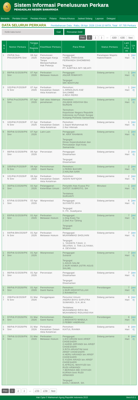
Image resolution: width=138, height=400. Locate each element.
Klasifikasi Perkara (50, 47)
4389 (114, 37)
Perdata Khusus (39, 18)
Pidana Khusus (67, 18)
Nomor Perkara (17, 47)
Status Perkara (109, 47)
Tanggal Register (34, 47)
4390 (122, 37)
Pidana (53, 18)
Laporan (99, 18)
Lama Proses (126, 47)
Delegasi (111, 18)
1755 (37, 391)
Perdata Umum (19, 18)
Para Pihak (79, 47)
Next (130, 37)
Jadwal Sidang (85, 18)
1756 (45, 391)
